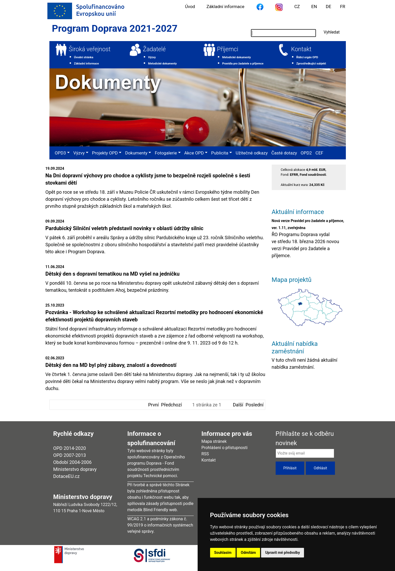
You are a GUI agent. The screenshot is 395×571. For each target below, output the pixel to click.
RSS (205, 453)
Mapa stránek (214, 441)
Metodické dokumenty (162, 63)
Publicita (219, 152)
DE (328, 6)
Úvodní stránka (83, 57)
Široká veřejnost (90, 49)
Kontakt (301, 49)
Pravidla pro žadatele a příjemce (243, 63)
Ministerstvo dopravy (75, 469)
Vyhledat (332, 32)
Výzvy (152, 57)
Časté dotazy (284, 152)
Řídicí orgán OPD (307, 57)
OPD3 (60, 152)
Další (238, 404)
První (153, 404)
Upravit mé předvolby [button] (282, 552)
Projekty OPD (105, 152)
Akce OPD (194, 152)
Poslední (254, 404)
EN (314, 6)
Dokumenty (136, 152)
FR (342, 6)
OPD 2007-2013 (69, 455)
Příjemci (227, 49)
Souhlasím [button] (223, 552)
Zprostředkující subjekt (311, 63)
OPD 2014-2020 (69, 448)
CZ (297, 6)
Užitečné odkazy (252, 152)
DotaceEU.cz (66, 476)
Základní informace (225, 6)
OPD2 (306, 152)
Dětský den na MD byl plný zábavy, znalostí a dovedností (111, 365)
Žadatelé (154, 49)
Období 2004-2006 (72, 462)
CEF (319, 152)
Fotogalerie (166, 152)
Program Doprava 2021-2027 (115, 28)
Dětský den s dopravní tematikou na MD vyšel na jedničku (113, 274)
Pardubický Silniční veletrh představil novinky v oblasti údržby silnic (125, 228)
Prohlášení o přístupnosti (225, 447)
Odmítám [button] (248, 552)
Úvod (190, 6)
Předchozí (171, 404)
